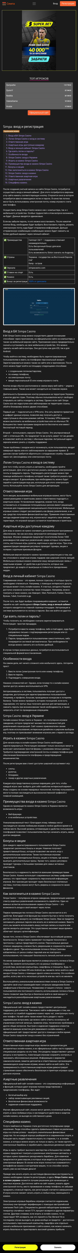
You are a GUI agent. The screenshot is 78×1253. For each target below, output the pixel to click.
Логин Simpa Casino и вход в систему (26, 139)
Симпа (8, 4)
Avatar (9, 106)
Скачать (58, 1247)
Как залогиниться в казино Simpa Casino (28, 170)
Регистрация (20, 1247)
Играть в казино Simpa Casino (23, 160)
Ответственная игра (18, 142)
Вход (55, 3)
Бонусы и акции (16, 167)
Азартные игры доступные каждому (26, 145)
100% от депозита (37, 281)
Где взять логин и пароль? (21, 151)
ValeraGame (12, 101)
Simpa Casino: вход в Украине (22, 157)
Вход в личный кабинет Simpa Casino (26, 148)
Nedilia (9, 95)
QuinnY (9, 90)
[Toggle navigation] (34, 3)
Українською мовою (11, 131)
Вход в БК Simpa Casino (19, 135)
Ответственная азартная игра (23, 176)
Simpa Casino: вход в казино (22, 173)
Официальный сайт (39, 112)
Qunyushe (11, 85)
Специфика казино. (17, 182)
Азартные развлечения (19, 179)
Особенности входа (18, 154)
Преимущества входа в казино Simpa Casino (30, 164)
